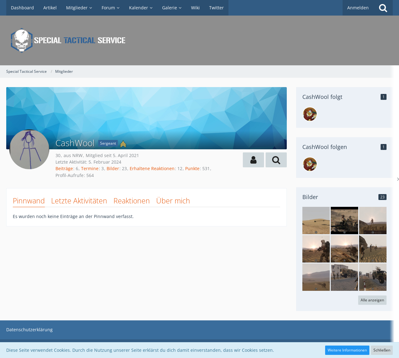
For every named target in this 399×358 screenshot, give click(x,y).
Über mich (173, 201)
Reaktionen (131, 201)
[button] (253, 159)
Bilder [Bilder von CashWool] (113, 168)
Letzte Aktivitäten (79, 201)
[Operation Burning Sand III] (344, 277)
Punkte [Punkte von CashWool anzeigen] (192, 168)
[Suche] (383, 8)
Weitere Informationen (347, 350)
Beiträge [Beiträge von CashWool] (64, 168)
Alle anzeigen (372, 300)
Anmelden (358, 8)
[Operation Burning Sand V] (316, 220)
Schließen (381, 350)
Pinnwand (29, 201)
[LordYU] (309, 114)
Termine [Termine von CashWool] (90, 168)
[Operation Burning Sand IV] (344, 220)
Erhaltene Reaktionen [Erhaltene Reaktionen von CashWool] (152, 168)
